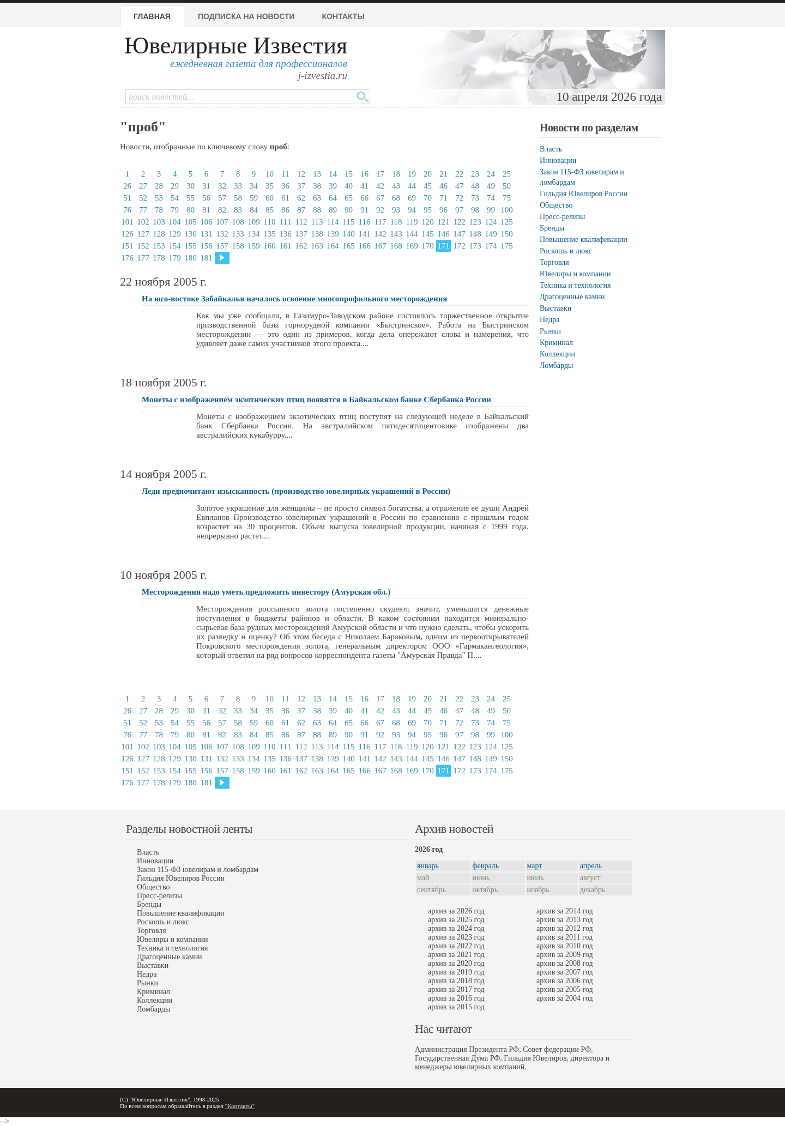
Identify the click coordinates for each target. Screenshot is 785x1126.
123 (475, 221)
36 (285, 185)
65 (349, 197)
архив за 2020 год (456, 963)
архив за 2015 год (456, 1007)
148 (475, 233)
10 (269, 173)
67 (380, 197)
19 (412, 173)
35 (269, 185)
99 (491, 209)
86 (285, 209)
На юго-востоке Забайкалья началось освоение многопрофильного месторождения (294, 298)
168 (396, 245)
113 (317, 221)
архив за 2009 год (564, 955)
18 (396, 173)
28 (159, 185)
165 (348, 245)
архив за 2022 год (456, 946)
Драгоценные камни (572, 297)
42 (380, 185)
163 (317, 245)
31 (206, 185)
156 (206, 245)
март (534, 866)
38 (317, 185)
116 (365, 221)
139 (333, 233)
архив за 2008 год (564, 963)
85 (269, 209)
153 (159, 245)
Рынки (550, 331)
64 (333, 197)
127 (143, 233)
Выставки (555, 308)
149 (491, 233)
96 (443, 209)
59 (254, 197)
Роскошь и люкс (566, 251)
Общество (556, 205)
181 (206, 257)
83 (238, 209)
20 (428, 173)
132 (222, 233)
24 (491, 173)
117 (381, 221)
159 (253, 245)
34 (254, 185)
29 (175, 185)
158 (238, 245)
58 (238, 197)
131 (206, 233)
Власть (551, 149)
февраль (486, 866)
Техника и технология (575, 285)
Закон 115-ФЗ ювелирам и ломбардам (197, 869)
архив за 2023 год (456, 937)
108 (238, 221)
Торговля (554, 262)
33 (238, 185)
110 (270, 221)
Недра (549, 320)
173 (475, 245)
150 (506, 233)
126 (127, 233)
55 (190, 197)
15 (349, 173)
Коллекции (557, 354)
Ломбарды (556, 365)
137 (301, 233)
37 (301, 185)
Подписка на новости (246, 16)
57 (222, 197)
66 (364, 197)
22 (459, 173)
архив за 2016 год (456, 998)
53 (159, 197)
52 (143, 197)
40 (349, 185)
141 (364, 233)
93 (396, 209)
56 (206, 197)
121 (443, 221)
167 (380, 245)
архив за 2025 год (456, 920)
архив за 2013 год (564, 920)
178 (159, 257)
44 (412, 185)
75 (507, 197)
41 (364, 185)
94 (412, 209)
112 (301, 221)
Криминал (556, 342)
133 (238, 233)
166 (364, 245)
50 (507, 185)
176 (127, 257)
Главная (152, 16)
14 (333, 173)
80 (190, 209)
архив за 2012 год (564, 928)
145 (427, 233)
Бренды (552, 228)
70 (428, 197)
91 (364, 209)
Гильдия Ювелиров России (583, 194)
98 (475, 209)
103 (159, 221)
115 (349, 221)
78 (159, 209)
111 (285, 221)
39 (333, 185)
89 (333, 209)
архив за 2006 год (564, 981)
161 (285, 245)
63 (317, 197)
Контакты (343, 16)
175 (506, 245)
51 (127, 197)
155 (190, 245)
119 (412, 221)
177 (143, 257)
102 (143, 221)
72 (459, 197)
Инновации (558, 160)
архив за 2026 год (456, 911)
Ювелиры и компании (575, 274)
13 (317, 173)
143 (396, 233)
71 (443, 197)
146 (443, 233)
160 (269, 245)
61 (285, 197)
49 (491, 185)
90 (349, 209)
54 (175, 197)
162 (301, 245)
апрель (591, 866)
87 (301, 209)
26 (127, 185)
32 (222, 185)
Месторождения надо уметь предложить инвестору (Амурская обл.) (266, 592)
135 (269, 233)
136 (285, 233)
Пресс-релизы (562, 217)
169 (412, 245)
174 (491, 245)
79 (175, 209)
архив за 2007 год (564, 972)
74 (491, 197)
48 (475, 185)
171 (443, 245)
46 (443, 185)
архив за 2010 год (564, 946)
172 (459, 245)
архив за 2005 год (564, 989)
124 (491, 221)
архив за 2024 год (456, 928)
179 (174, 257)
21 (443, 173)
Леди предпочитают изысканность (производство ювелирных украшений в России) (296, 491)
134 (253, 233)
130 (190, 233)
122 (459, 221)
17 (380, 173)
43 (396, 185)
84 (254, 209)
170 (427, 245)
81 (206, 209)
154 (174, 245)
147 (459, 233)
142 (380, 233)
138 (317, 233)
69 (412, 197)
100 (506, 209)
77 (143, 209)
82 (222, 209)
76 (127, 209)
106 (206, 221)
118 (396, 221)
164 (333, 245)
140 (348, 233)
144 (412, 233)
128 (159, 233)
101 (127, 221)
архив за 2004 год (564, 998)
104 (174, 221)
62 (301, 197)
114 (333, 221)
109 (253, 221)
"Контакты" (240, 1106)
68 (396, 197)
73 (475, 197)
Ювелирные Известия (235, 45)
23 (475, 173)
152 (143, 245)
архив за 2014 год (564, 911)
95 (428, 209)
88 (317, 209)
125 (506, 221)
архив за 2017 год (456, 989)
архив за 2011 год (564, 937)
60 (269, 197)
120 (427, 221)
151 (127, 245)
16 (364, 173)
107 (222, 221)
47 (459, 185)
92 (380, 209)
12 (301, 173)
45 (428, 185)
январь (428, 866)
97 (459, 209)
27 (143, 185)
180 (190, 257)
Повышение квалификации (583, 239)
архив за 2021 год (456, 955)
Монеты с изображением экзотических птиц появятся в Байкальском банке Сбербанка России (316, 399)
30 (190, 185)
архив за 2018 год (456, 981)
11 (285, 173)
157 (222, 245)
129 (174, 233)
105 (190, 221)
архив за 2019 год (456, 972)
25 (507, 173)
